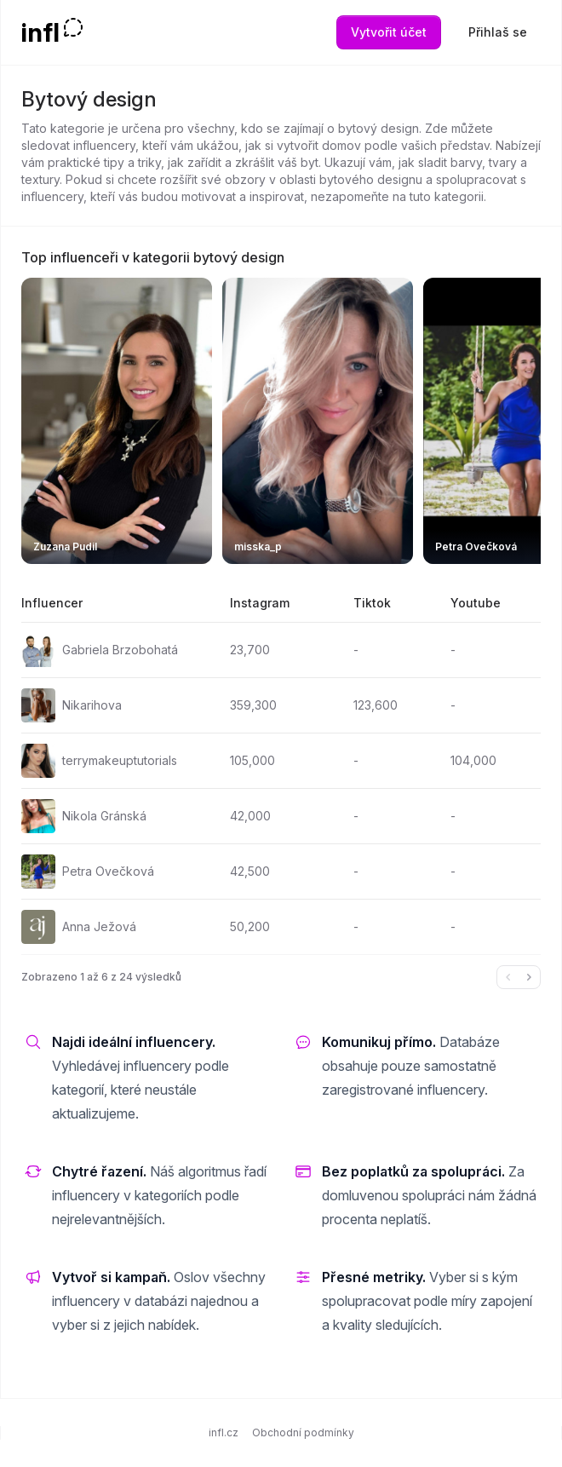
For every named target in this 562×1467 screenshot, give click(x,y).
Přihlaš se (497, 32)
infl (40, 32)
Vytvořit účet (389, 32)
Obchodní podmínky (303, 1432)
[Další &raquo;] (529, 977)
